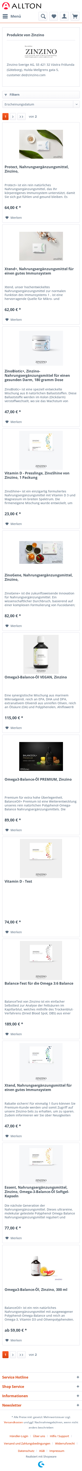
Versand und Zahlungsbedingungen (27, 1443)
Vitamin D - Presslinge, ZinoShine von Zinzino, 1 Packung (37, 475)
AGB (42, 1451)
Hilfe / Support (59, 1436)
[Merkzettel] (53, 16)
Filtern (12, 94)
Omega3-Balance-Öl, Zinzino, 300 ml (36, 1289)
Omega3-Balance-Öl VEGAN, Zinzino (36, 677)
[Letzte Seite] (21, 116)
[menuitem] (11, 16)
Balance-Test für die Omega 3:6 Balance (39, 983)
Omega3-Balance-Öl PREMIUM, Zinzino (38, 779)
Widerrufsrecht (65, 1443)
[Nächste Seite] (13, 116)
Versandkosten (13, 1422)
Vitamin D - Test (18, 881)
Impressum (56, 1451)
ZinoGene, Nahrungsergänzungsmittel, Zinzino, (39, 577)
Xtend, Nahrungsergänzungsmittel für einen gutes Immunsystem (38, 1087)
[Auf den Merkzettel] (13, 217)
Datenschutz (26, 1451)
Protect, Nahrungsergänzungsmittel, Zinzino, (37, 169)
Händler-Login (19, 1436)
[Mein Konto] (64, 16)
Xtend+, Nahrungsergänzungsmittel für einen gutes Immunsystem (39, 271)
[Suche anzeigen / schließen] (42, 16)
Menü (12, 16)
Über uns (39, 1436)
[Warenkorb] (75, 16)
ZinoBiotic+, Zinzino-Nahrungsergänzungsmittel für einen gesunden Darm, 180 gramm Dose (37, 375)
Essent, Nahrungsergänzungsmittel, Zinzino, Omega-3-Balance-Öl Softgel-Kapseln (37, 1191)
